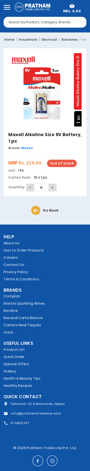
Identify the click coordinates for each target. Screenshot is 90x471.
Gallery (10, 371)
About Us (11, 243)
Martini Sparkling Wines (24, 303)
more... (10, 332)
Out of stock (62, 163)
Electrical (49, 39)
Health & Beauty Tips (22, 378)
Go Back (45, 210)
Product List (14, 349)
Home (9, 39)
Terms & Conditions (21, 279)
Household (27, 39)
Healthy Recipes (18, 385)
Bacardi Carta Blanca (23, 317)
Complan (12, 296)
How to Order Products (24, 250)
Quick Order (14, 356)
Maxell (27, 148)
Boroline (11, 310)
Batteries (69, 39)
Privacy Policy (16, 272)
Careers (11, 257)
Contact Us (14, 264)
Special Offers (16, 364)
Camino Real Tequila (22, 325)
